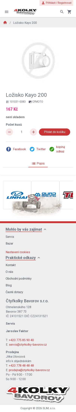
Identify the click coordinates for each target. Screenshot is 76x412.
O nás (9, 272)
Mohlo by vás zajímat (24, 229)
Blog (9, 285)
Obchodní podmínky (19, 278)
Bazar (9, 243)
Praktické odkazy (21, 257)
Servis (10, 237)
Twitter (37, 149)
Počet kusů (14, 124)
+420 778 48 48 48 (21, 365)
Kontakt (11, 265)
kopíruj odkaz (57, 149)
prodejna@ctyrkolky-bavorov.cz (29, 370)
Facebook (16, 149)
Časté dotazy (14, 292)
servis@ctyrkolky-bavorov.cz (28, 344)
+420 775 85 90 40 (21, 340)
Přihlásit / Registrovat (56, 3)
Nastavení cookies (18, 252)
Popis (38, 163)
